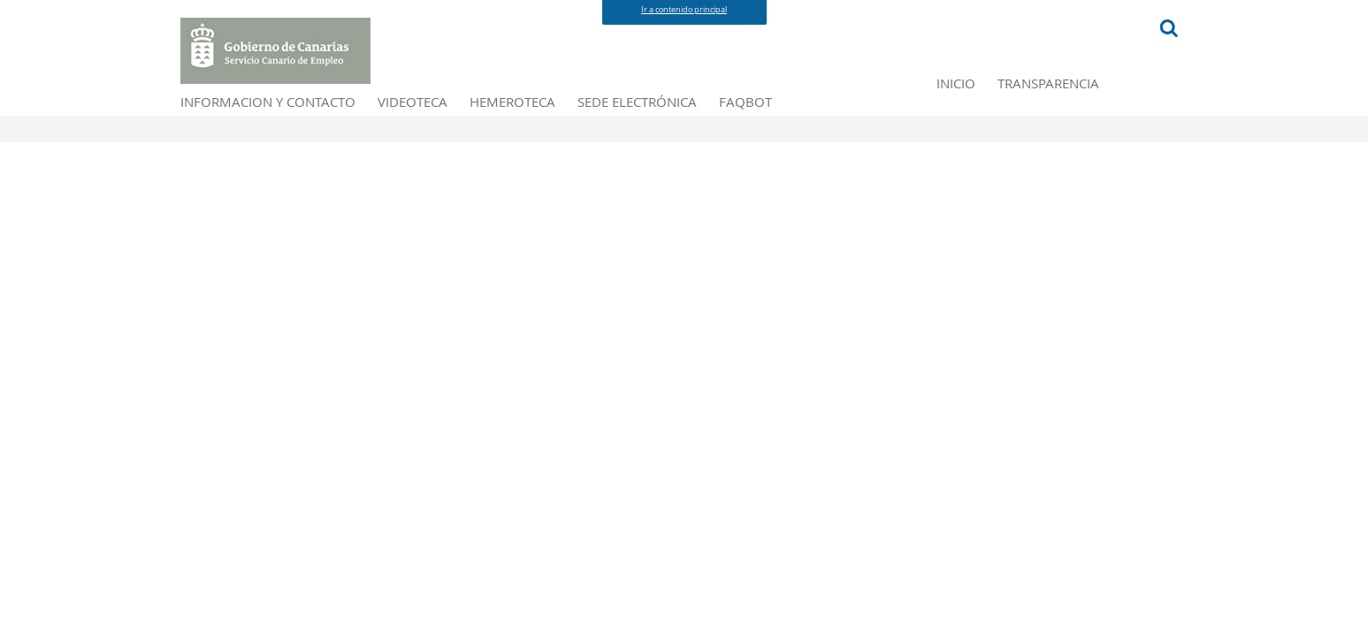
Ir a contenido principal (684, 9)
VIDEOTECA (669, 112)
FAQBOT (1054, 112)
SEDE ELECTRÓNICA (929, 112)
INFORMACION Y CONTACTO (500, 112)
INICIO (204, 112)
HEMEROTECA (784, 112)
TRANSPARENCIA (311, 112)
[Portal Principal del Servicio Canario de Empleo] (275, 51)
